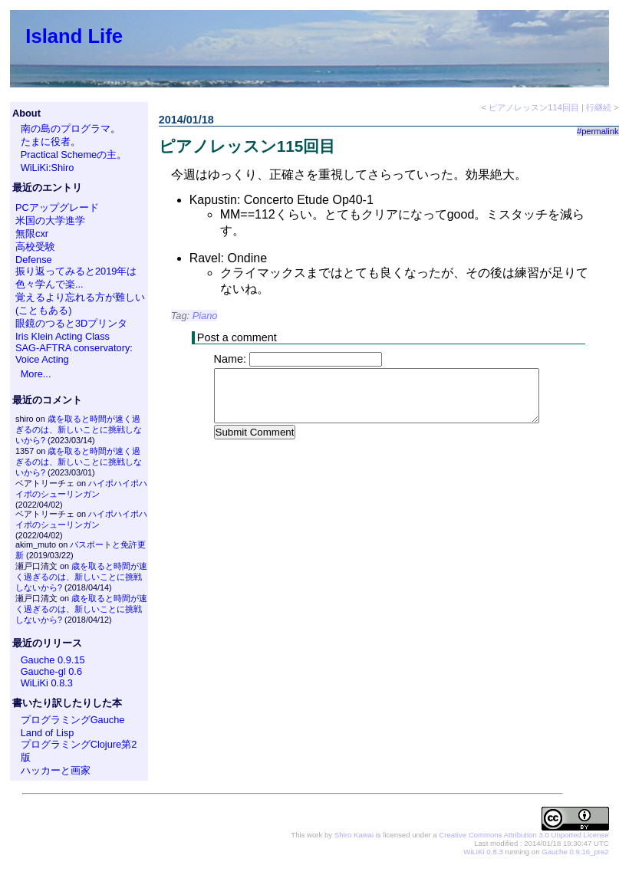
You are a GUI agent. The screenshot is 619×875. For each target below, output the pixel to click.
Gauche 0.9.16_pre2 (575, 851)
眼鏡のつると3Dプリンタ (71, 323)
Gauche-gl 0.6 (51, 671)
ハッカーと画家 (56, 770)
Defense (33, 259)
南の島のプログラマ (65, 128)
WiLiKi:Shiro (47, 167)
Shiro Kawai (354, 835)
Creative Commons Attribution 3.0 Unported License (523, 835)
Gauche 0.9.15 (53, 660)
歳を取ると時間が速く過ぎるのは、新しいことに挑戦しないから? (78, 429)
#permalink (598, 131)
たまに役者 (46, 141)
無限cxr (31, 233)
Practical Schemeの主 (69, 154)
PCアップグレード (57, 207)
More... (36, 374)
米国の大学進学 (50, 220)
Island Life (74, 36)
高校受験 (35, 246)
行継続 (598, 107)
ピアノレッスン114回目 (534, 107)
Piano (205, 315)
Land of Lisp (47, 732)
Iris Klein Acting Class (62, 336)
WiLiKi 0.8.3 (47, 683)
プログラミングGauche (73, 719)
